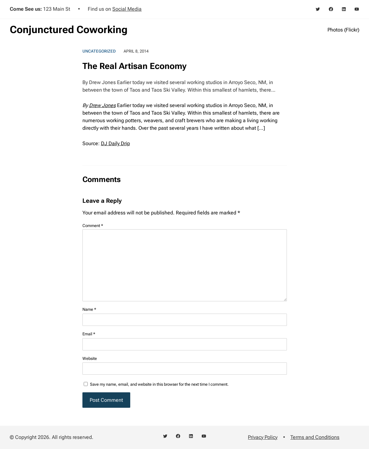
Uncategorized (99, 51)
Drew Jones (102, 105)
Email (88, 334)
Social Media (127, 9)
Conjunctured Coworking (68, 30)
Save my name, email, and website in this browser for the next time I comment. (159, 384)
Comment (92, 225)
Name (89, 309)
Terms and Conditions (314, 437)
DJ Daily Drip (115, 143)
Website (89, 358)
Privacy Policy (262, 437)
